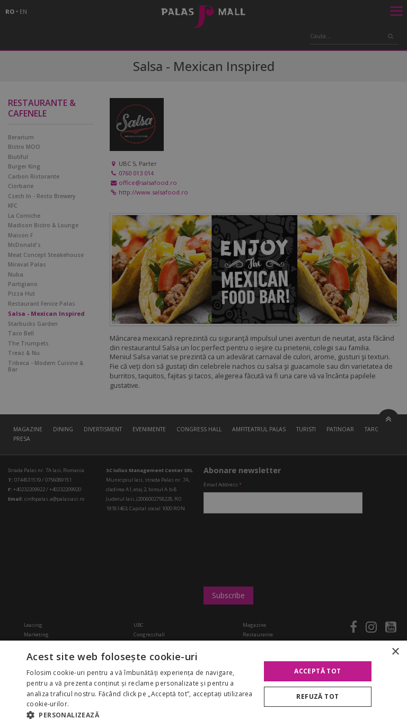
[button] (139, 714)
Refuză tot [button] (317, 696)
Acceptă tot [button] (317, 671)
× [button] (395, 652)
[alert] (203, 364)
